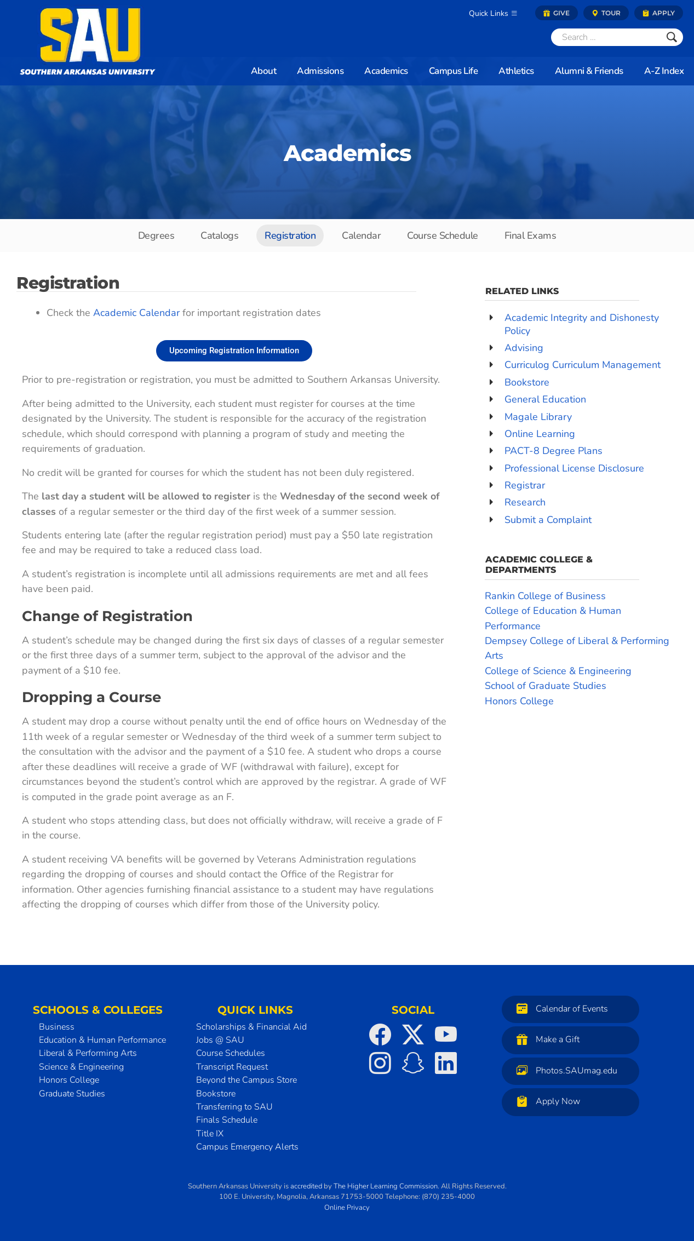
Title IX (209, 1134)
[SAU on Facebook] (380, 1034)
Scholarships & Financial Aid (251, 1027)
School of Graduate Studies (545, 685)
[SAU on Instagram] (380, 1063)
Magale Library (538, 416)
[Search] (606, 37)
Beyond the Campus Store (246, 1080)
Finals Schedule (226, 1120)
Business (56, 1027)
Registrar (524, 485)
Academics (347, 153)
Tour (606, 13)
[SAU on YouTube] (446, 1034)
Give (556, 13)
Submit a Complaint (548, 519)
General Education (545, 399)
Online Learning (539, 433)
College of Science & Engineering (558, 670)
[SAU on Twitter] (413, 1034)
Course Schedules (230, 1053)
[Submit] (672, 37)
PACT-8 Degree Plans (553, 450)
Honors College (519, 701)
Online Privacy (347, 1208)
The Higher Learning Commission (386, 1186)
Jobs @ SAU (220, 1040)
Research (525, 502)
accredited (306, 1186)
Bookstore (526, 382)
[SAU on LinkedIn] (446, 1063)
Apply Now (545, 1101)
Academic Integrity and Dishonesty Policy (581, 324)
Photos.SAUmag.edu (564, 1070)
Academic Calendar (136, 312)
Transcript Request (232, 1067)
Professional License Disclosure (574, 468)
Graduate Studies (72, 1094)
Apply (659, 13)
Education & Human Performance (102, 1040)
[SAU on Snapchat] (413, 1063)
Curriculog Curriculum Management (582, 364)
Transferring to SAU (234, 1107)
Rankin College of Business (545, 595)
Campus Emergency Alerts (247, 1147)
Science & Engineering (81, 1067)
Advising (523, 347)
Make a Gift (545, 1039)
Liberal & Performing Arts (88, 1053)
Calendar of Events (559, 1008)
